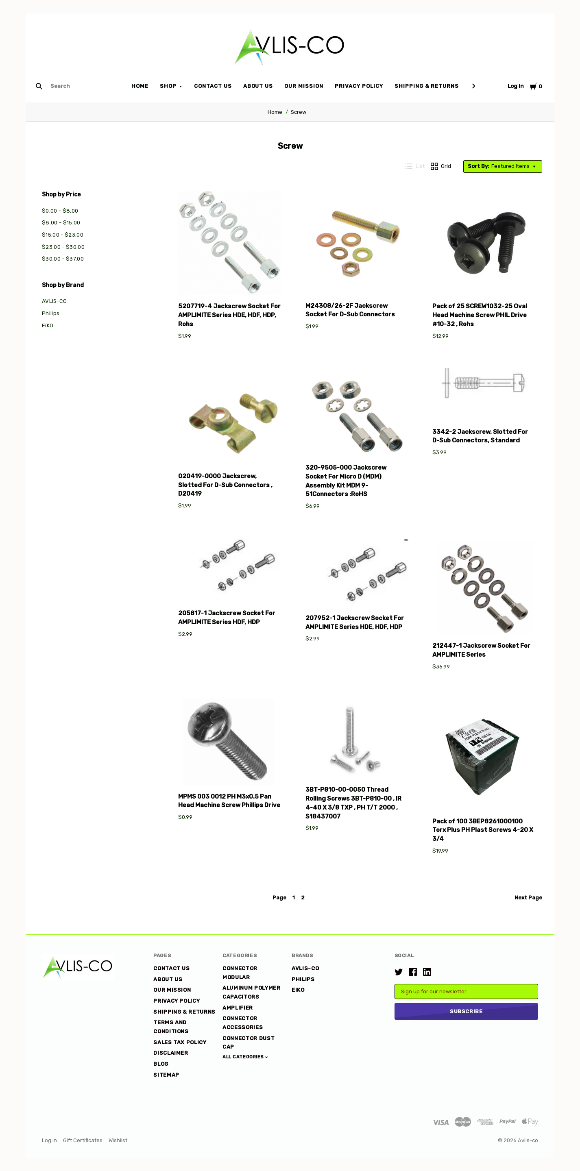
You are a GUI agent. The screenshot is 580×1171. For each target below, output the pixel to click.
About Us (258, 86)
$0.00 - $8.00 (60, 211)
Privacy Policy (359, 86)
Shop (168, 86)
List (415, 166)
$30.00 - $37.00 (63, 259)
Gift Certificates (82, 1140)
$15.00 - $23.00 (62, 235)
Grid (441, 166)
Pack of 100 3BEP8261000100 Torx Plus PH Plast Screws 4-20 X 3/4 (482, 830)
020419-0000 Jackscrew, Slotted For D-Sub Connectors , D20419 (225, 485)
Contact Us (213, 86)
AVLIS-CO (54, 301)
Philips (50, 313)
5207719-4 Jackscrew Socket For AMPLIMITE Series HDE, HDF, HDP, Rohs (229, 315)
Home (139, 86)
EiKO (47, 325)
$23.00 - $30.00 (63, 247)
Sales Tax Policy (179, 1042)
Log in (516, 86)
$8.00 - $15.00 (61, 223)
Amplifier (237, 1008)
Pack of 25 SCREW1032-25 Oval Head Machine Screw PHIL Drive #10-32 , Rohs (479, 315)
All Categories (243, 1057)
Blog (160, 1064)
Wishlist (118, 1140)
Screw (298, 112)
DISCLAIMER (170, 1053)
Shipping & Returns (427, 86)
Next (528, 898)
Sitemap (166, 1075)
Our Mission (303, 86)
